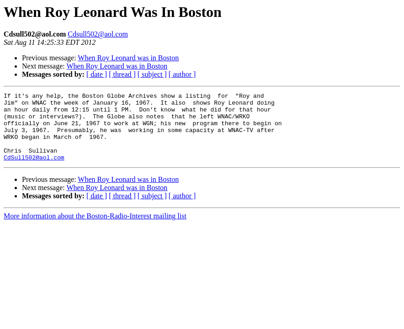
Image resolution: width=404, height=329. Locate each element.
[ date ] (96, 74)
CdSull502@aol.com (34, 171)
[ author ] (182, 74)
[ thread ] (122, 74)
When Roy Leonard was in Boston (128, 58)
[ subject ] (152, 74)
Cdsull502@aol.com (98, 34)
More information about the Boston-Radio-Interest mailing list (95, 229)
